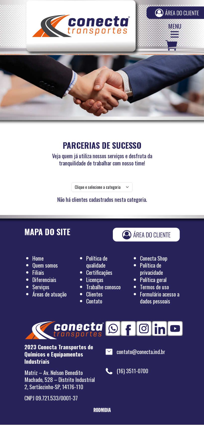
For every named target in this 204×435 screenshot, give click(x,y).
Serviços (40, 286)
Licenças (94, 279)
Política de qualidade (96, 262)
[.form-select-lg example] (102, 187)
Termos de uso (154, 286)
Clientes (94, 294)
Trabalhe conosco (103, 286)
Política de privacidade (151, 269)
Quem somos (45, 265)
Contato (94, 301)
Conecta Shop (153, 258)
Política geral (153, 279)
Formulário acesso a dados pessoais (159, 297)
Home (38, 258)
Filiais (38, 272)
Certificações (99, 272)
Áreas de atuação (49, 294)
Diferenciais (44, 279)
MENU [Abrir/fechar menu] (174, 31)
